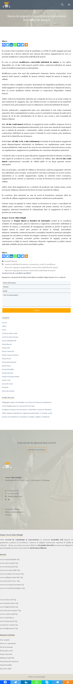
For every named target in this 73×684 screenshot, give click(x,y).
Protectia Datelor (8, 391)
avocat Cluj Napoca (7, 618)
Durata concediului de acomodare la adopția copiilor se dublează (25, 417)
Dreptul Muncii (11, 261)
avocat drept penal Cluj (8, 621)
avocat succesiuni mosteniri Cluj (12, 585)
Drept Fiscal (6, 359)
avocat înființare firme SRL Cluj (11, 577)
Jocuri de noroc (7, 384)
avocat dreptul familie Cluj (9, 559)
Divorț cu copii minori (8, 643)
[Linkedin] (11, 44)
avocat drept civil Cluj (8, 600)
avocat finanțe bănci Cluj (9, 603)
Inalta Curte (6, 380)
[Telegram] (22, 44)
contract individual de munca (16, 264)
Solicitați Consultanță (36, 450)
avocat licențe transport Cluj (10, 610)
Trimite (37, 310)
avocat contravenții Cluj (8, 614)
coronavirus (34, 264)
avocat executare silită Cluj (10, 570)
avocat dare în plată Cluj (9, 563)
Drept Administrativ (9, 341)
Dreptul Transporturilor (10, 377)
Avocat (4, 323)
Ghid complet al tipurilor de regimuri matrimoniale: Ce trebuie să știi (27, 413)
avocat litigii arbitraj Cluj (9, 607)
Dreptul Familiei (8, 369)
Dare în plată (5, 640)
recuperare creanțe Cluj (9, 625)
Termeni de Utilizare (12, 509)
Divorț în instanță (6, 647)
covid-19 (42, 264)
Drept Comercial (8, 351)
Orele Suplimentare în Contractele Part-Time (18, 406)
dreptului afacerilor (46, 545)
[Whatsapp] (15, 44)
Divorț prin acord (6, 651)
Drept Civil (6, 348)
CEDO (4, 326)
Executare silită (5, 669)
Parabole (5, 387)
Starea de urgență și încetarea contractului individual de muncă (30, 270)
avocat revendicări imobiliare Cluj (12, 588)
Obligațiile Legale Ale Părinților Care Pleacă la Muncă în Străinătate (26, 402)
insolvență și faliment (38, 548)
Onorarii (8, 515)
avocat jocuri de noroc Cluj (9, 581)
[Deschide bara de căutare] (62, 5)
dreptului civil (57, 540)
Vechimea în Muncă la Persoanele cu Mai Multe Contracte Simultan (26, 410)
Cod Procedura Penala (10, 337)
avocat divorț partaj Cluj (9, 567)
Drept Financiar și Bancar (9, 661)
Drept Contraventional (10, 355)
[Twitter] (7, 44)
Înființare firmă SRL (7, 658)
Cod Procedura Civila (9, 333)
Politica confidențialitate (14, 512)
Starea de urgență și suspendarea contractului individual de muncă (31, 267)
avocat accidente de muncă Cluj (11, 574)
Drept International (9, 362)
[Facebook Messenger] (18, 44)
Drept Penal (6, 366)
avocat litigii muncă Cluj (9, 628)
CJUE (4, 330)
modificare (51, 264)
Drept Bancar (7, 344)
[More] (26, 44)
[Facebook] (3, 44)
